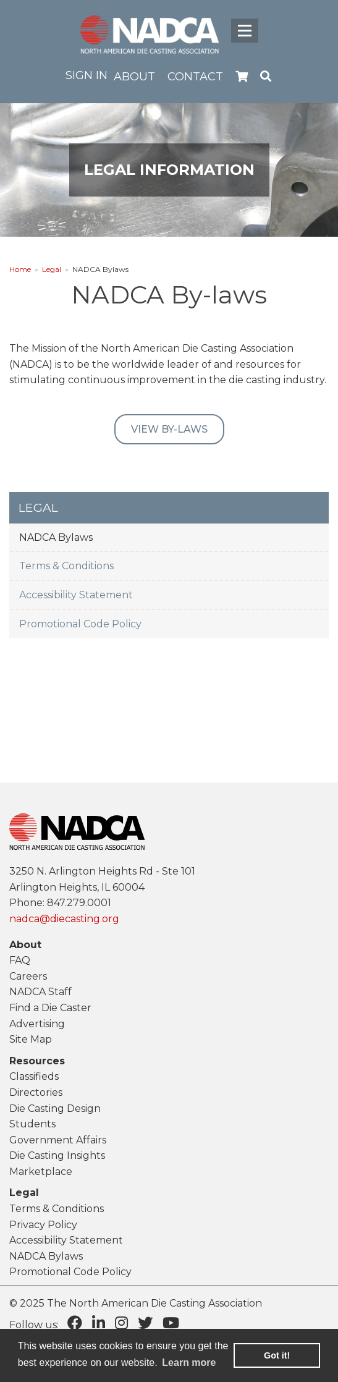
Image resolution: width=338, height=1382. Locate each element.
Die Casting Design (55, 1108)
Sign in (86, 75)
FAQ (19, 960)
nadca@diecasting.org (64, 919)
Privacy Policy (43, 1225)
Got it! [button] (277, 1355)
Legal (51, 269)
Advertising (37, 1024)
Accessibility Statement (76, 595)
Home (20, 269)
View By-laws (169, 429)
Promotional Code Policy (80, 624)
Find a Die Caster (50, 1008)
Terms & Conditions (66, 566)
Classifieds (34, 1076)
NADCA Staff (40, 992)
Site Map (30, 1039)
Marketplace (40, 1171)
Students (32, 1124)
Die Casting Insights (57, 1155)
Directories (35, 1092)
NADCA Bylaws (56, 537)
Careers (28, 976)
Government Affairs (57, 1140)
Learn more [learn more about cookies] (189, 1362)
